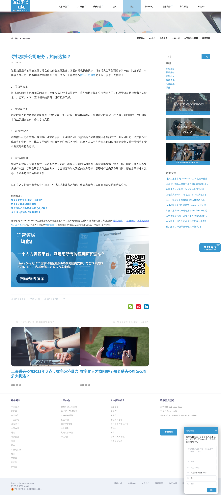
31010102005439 (32, 489)
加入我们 (184, 6)
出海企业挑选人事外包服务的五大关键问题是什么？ (188, 184)
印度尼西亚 (16, 450)
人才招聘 (81, 6)
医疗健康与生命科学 (119, 424)
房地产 (114, 411)
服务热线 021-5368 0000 (171, 407)
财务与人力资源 (117, 437)
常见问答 (65, 437)
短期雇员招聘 (117, 441)
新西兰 (14, 462)
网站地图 (159, 483)
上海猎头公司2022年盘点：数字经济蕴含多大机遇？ (188, 194)
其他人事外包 (67, 432)
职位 (115, 6)
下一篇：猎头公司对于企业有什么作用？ (128, 322)
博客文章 (163, 38)
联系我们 (168, 6)
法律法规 (176, 38)
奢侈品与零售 (117, 420)
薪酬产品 (98, 6)
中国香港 (15, 407)
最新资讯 (170, 80)
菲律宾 (14, 458)
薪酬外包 (170, 76)
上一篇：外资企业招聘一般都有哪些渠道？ (32, 322)
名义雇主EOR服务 (69, 411)
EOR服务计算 (67, 415)
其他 (168, 87)
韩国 (13, 454)
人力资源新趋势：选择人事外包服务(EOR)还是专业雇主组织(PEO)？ (188, 216)
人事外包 (64, 6)
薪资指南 (170, 68)
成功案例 (115, 407)
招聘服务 (170, 72)
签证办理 (65, 420)
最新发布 (141, 38)
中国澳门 (15, 415)
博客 (133, 6)
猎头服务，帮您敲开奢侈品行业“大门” (184, 226)
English (201, 6)
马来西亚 (15, 437)
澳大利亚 (15, 424)
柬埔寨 (14, 467)
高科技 (114, 428)
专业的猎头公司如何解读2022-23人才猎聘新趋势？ (188, 205)
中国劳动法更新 (191, 38)
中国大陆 (15, 420)
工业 (113, 432)
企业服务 (65, 428)
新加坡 (14, 411)
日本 (13, 445)
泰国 (13, 441)
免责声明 (173, 483)
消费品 (114, 415)
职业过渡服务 (67, 424)
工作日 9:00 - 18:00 (169, 411)
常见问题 (206, 38)
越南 (13, 432)
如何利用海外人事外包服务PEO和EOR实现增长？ (188, 210)
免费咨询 (169, 432)
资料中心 (149, 6)
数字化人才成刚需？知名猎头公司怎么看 (185, 189)
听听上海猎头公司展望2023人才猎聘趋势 (185, 200)
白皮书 (152, 38)
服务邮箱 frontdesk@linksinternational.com (179, 415)
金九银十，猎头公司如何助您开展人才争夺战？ (188, 221)
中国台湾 (15, 428)
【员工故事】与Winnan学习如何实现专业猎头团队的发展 (188, 178)
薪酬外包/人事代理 (69, 407)
